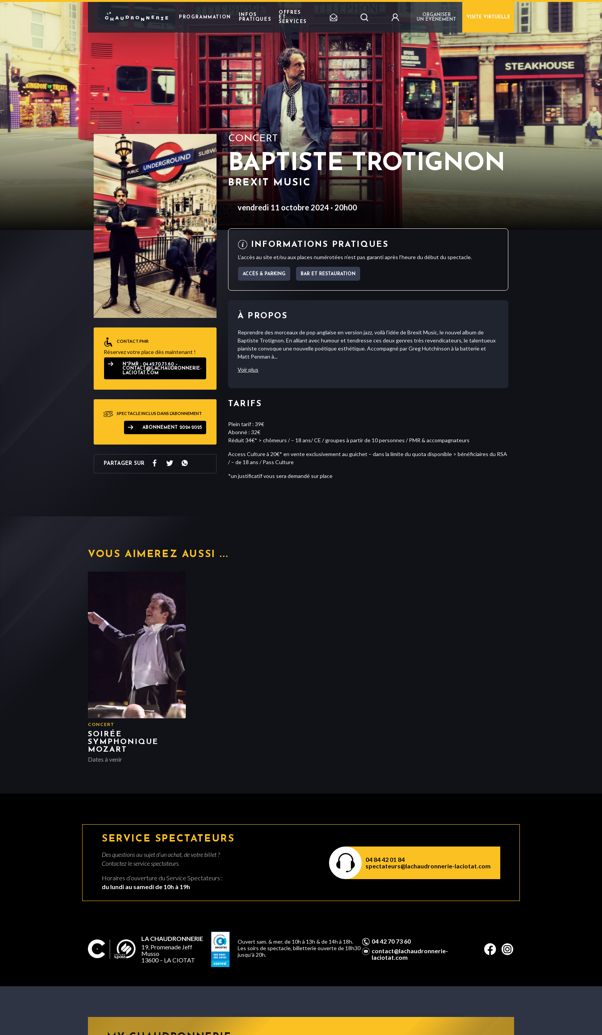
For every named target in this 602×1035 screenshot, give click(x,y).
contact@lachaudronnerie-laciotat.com (410, 954)
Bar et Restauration (328, 274)
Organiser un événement (436, 17)
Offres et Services (293, 17)
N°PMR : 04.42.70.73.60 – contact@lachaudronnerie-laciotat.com (161, 368)
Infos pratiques (255, 17)
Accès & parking (264, 274)
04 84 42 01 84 (385, 859)
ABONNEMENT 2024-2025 (172, 427)
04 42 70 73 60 (391, 941)
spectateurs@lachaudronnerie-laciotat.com (428, 866)
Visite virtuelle (488, 17)
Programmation (205, 17)
